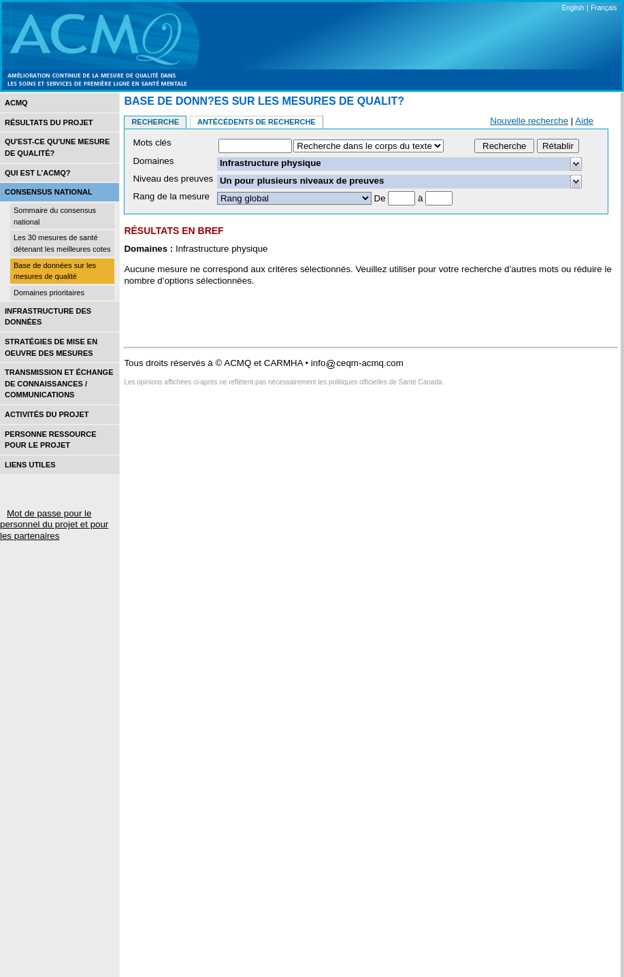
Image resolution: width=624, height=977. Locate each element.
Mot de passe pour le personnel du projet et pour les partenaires (54, 524)
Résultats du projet (49, 122)
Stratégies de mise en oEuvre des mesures (51, 347)
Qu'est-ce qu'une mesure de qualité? (57, 147)
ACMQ (16, 103)
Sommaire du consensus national (55, 216)
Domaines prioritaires (49, 292)
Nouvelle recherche (529, 121)
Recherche (155, 122)
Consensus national (49, 192)
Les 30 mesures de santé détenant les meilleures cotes (62, 243)
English (572, 8)
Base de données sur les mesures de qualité (55, 271)
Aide (584, 121)
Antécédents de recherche (256, 122)
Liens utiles (30, 465)
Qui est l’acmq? (38, 173)
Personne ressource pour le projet (50, 440)
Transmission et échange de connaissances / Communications (59, 383)
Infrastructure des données (48, 317)
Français (604, 8)
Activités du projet (46, 414)
